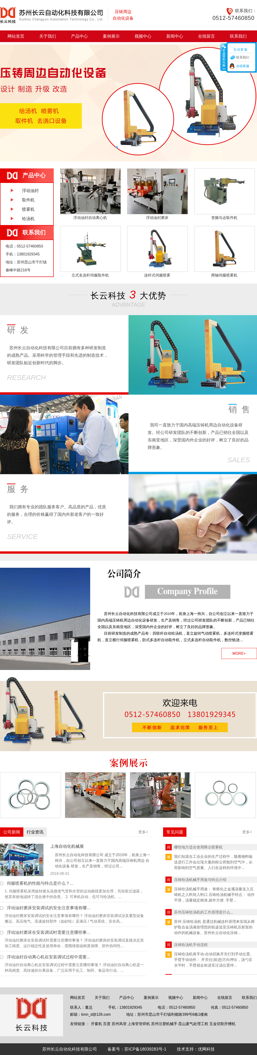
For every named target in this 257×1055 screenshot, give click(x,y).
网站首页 (15, 36)
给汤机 (28, 218)
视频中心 (143, 36)
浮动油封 (30, 190)
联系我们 (238, 36)
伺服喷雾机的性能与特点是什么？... (40, 883)
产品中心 (79, 36)
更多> (143, 832)
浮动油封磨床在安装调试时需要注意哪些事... (48, 932)
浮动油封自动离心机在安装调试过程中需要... (48, 957)
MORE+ (239, 653)
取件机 (28, 200)
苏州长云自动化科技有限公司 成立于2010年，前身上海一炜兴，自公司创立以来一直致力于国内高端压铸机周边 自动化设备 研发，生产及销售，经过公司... (102, 860)
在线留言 (206, 36)
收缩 (223, 57)
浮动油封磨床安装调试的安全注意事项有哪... (48, 908)
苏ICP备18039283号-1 (145, 1049)
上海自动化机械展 (67, 846)
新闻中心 (174, 36)
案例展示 (111, 36)
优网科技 (206, 1049)
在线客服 (242, 66)
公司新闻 (11, 832)
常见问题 (174, 832)
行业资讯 (35, 832)
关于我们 (47, 36)
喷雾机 (28, 209)
